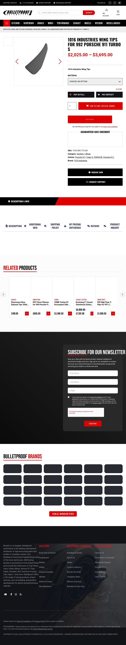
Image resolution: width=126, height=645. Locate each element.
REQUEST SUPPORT (95, 182)
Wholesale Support (103, 562)
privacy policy (97, 403)
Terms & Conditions (24, 621)
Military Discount (74, 582)
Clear (119, 89)
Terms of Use (100, 577)
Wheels (42, 577)
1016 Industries (80, 161)
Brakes (42, 562)
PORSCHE (98, 157)
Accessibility (100, 572)
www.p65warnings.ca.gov (42, 629)
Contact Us (99, 553)
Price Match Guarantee (104, 558)
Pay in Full (79, 95)
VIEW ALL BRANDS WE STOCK (63, 514)
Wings (41, 567)
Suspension (44, 558)
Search (89, 13)
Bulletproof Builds (74, 553)
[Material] (95, 81)
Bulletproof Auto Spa (76, 586)
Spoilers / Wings (40, 29)
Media (69, 562)
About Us (71, 558)
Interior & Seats (45, 582)
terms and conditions (110, 127)
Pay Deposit (108, 95)
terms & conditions (97, 397)
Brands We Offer (74, 572)
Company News (73, 577)
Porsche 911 (108, 157)
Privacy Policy (101, 567)
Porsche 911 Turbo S (84, 157)
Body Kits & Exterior (47, 553)
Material (72, 75)
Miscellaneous (45, 586)
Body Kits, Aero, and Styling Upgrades (17, 29)
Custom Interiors (74, 567)
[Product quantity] (72, 106)
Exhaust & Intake (46, 572)
